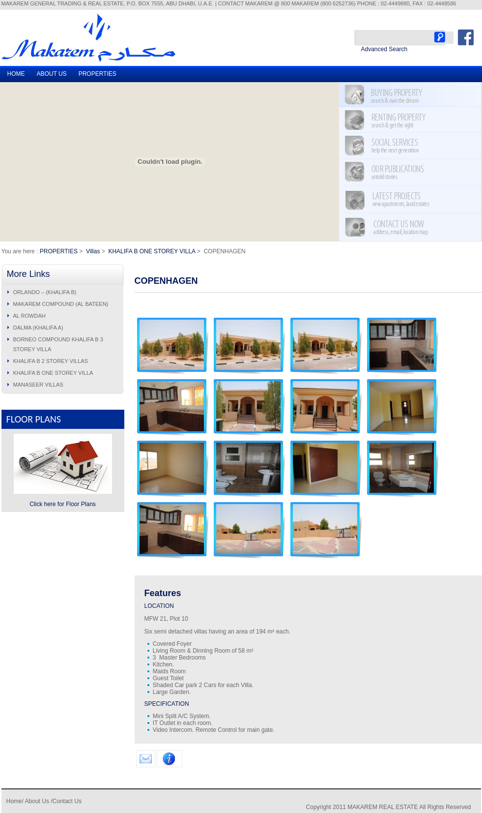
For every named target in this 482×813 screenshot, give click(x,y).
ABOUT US (52, 73)
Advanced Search (384, 49)
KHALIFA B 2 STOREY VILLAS (50, 361)
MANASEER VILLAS (38, 385)
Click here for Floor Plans (62, 504)
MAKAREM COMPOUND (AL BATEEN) (61, 304)
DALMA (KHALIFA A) (38, 328)
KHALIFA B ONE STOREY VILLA (151, 251)
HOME (16, 73)
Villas (93, 251)
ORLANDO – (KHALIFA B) (45, 292)
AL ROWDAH (29, 316)
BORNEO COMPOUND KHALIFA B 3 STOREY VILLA (58, 344)
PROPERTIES (97, 73)
